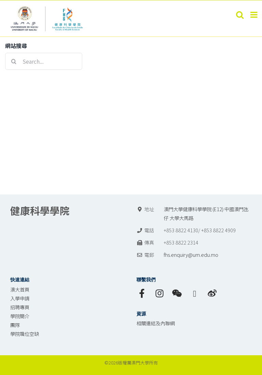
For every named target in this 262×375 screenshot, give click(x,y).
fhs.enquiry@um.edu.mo (191, 254)
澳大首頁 (19, 289)
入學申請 (19, 298)
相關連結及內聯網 (155, 323)
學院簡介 (19, 315)
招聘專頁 (19, 307)
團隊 (15, 324)
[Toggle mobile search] (240, 15)
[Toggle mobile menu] (254, 15)
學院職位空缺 (24, 333)
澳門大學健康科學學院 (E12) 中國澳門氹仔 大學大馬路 (206, 213)
